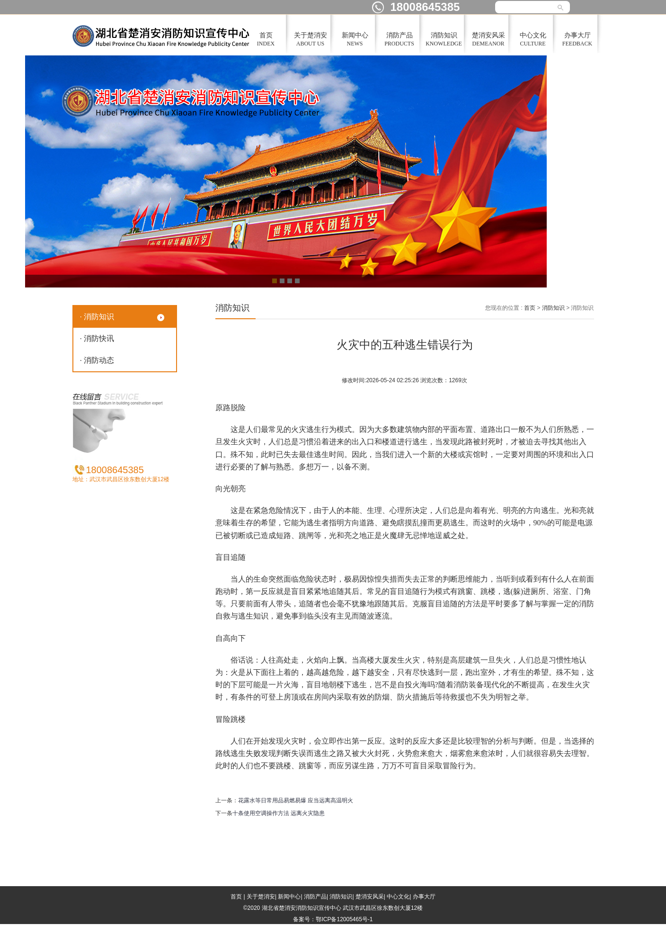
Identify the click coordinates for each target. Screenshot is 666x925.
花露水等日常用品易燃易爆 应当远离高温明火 (295, 800)
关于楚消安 (261, 896)
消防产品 (315, 896)
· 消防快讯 (97, 338)
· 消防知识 (97, 317)
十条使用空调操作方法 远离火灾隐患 (278, 813)
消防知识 (553, 308)
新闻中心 (289, 896)
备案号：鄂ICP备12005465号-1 (333, 919)
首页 (529, 308)
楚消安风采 (369, 896)
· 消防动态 (97, 360)
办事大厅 (424, 896)
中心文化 (398, 896)
